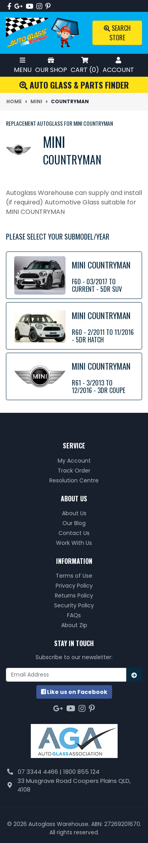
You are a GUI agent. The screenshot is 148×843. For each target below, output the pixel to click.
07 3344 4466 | (40, 771)
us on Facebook (74, 692)
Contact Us (74, 533)
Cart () (85, 65)
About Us (74, 513)
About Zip (74, 625)
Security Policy (74, 605)
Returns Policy (74, 595)
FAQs (74, 615)
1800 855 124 (81, 771)
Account (118, 65)
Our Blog (74, 523)
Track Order (74, 470)
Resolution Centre (74, 480)
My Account (74, 461)
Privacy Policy (74, 586)
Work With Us (74, 543)
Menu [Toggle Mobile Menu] (23, 65)
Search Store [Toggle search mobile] (117, 32)
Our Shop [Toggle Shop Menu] (51, 65)
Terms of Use (74, 576)
